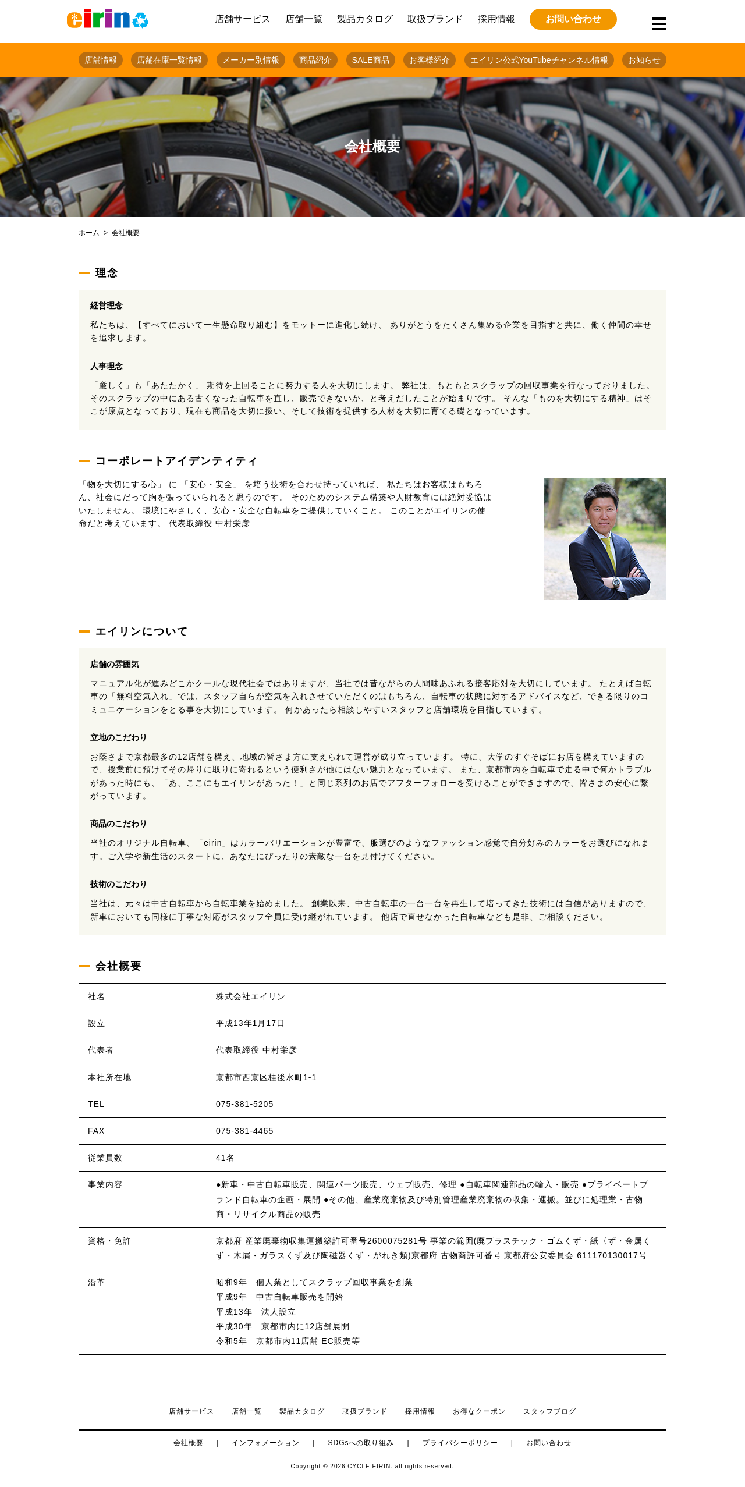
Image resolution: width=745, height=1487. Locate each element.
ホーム (89, 233)
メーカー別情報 (250, 60)
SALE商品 (370, 60)
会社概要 (188, 1443)
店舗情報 (100, 60)
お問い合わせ (573, 19)
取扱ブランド (435, 19)
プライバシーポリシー (460, 1443)
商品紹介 (315, 60)
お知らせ (644, 60)
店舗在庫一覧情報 (169, 60)
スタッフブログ (549, 1411)
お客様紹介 (429, 60)
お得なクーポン (479, 1411)
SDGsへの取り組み (361, 1443)
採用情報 (496, 19)
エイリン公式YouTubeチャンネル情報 (539, 60)
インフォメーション (266, 1443)
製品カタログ (365, 19)
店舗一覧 (303, 19)
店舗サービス (243, 19)
